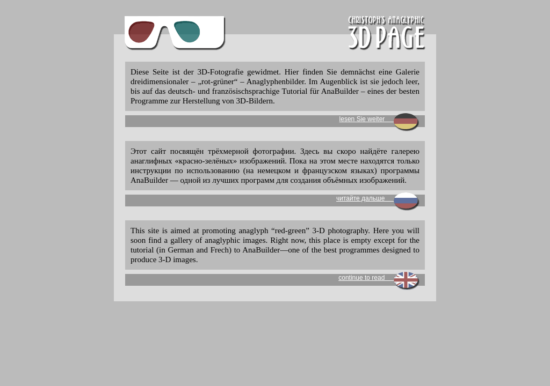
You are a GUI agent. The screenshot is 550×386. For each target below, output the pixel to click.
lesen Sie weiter (379, 119)
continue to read (378, 277)
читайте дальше (377, 198)
